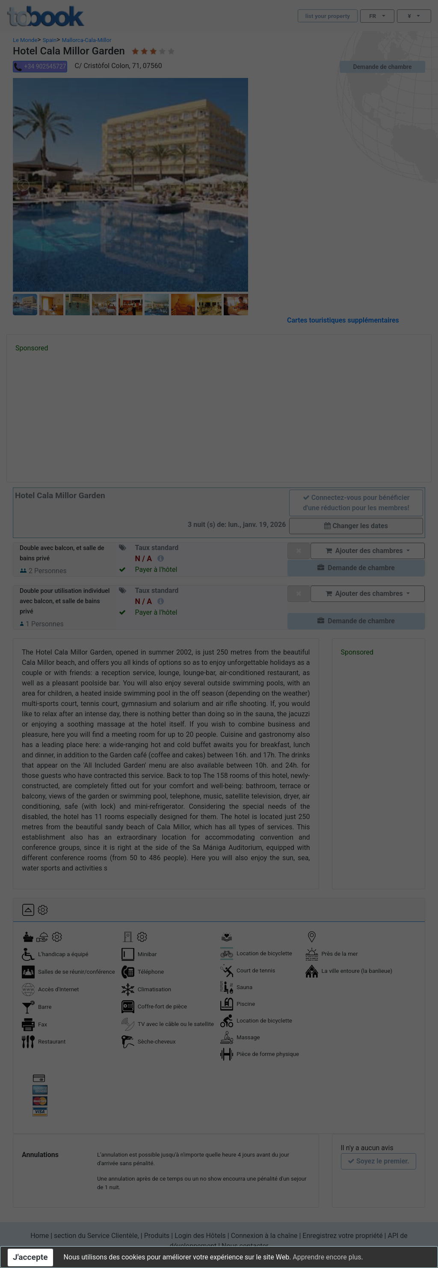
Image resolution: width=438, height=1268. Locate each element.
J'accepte (30, 1257)
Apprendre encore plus (327, 1257)
